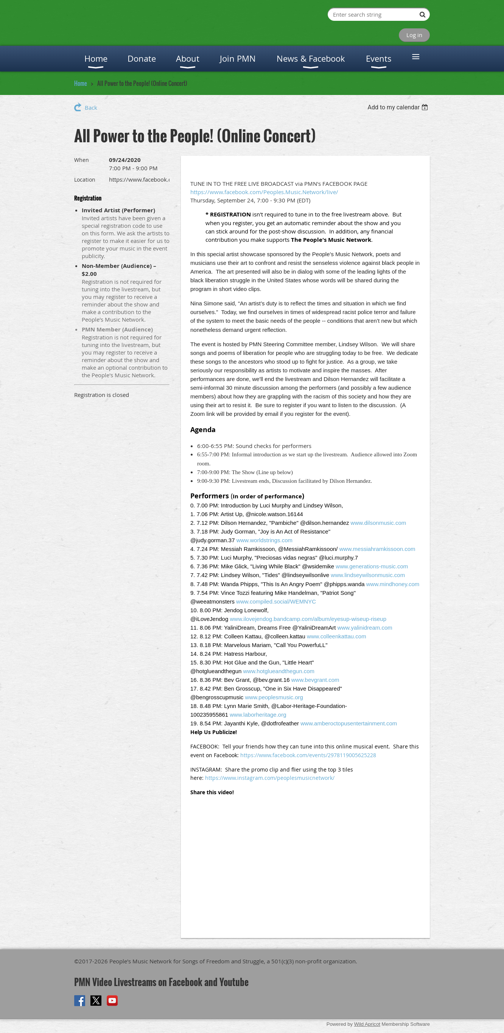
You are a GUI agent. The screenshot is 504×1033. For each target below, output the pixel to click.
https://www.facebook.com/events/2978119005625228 (308, 755)
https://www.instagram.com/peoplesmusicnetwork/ (269, 777)
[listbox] (398, 107)
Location (84, 179)
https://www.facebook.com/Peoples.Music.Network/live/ (264, 192)
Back (91, 107)
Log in (414, 35)
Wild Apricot (367, 1024)
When (81, 159)
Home (80, 83)
